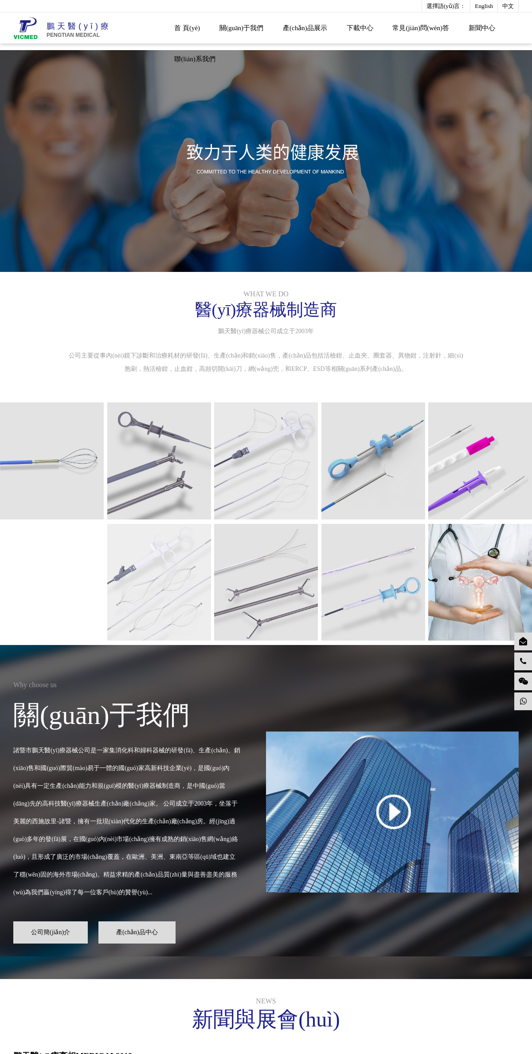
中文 (508, 6)
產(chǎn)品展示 (305, 27)
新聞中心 (482, 27)
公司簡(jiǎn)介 (52, 930)
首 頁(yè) (187, 27)
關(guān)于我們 (241, 27)
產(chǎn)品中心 (139, 930)
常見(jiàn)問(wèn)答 (420, 27)
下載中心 (360, 27)
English (484, 6)
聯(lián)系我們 (194, 59)
